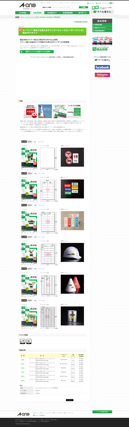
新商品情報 (50, 17)
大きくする (113, 3)
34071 (22, 368)
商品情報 (42, 17)
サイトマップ (92, 3)
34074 (22, 380)
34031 (22, 359)
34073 (22, 376)
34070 (22, 363)
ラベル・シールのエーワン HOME (29, 17)
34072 (22, 372)
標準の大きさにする (111, 3)
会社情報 (99, 3)
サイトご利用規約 (40, 415)
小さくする (109, 3)
